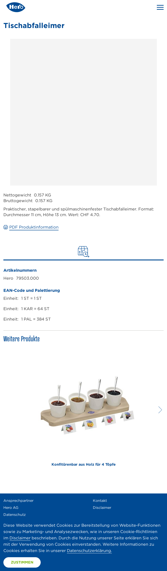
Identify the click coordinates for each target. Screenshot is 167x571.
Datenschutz (14, 514)
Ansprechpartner (18, 500)
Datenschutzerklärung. (89, 550)
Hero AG (11, 507)
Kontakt (100, 500)
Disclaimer (102, 507)
